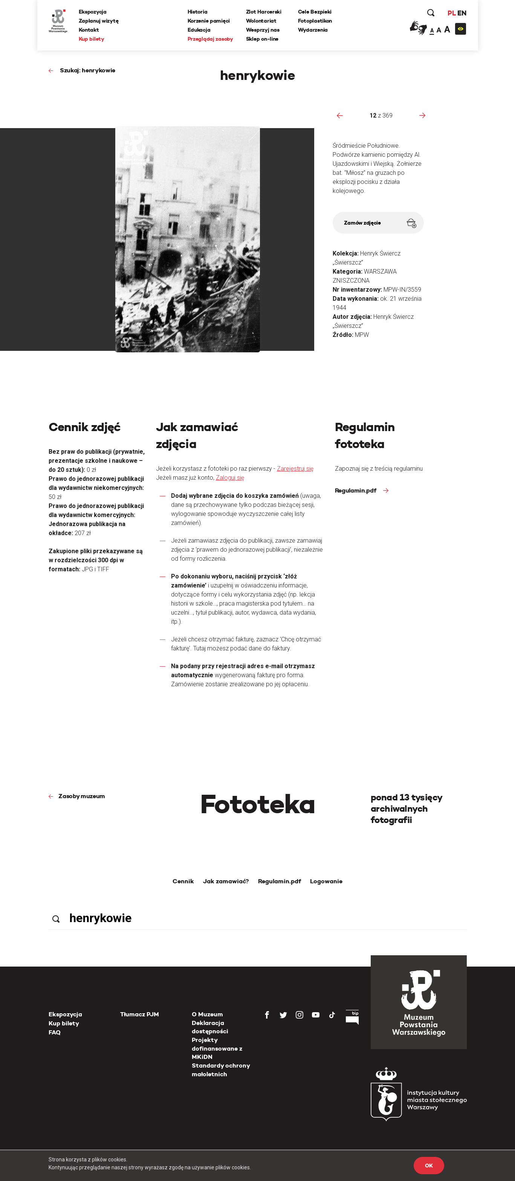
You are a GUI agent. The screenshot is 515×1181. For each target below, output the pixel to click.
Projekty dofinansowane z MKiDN (217, 1048)
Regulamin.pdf (356, 490)
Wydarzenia (313, 29)
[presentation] (340, 115)
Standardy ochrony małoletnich (221, 1070)
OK (428, 1165)
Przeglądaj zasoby (210, 38)
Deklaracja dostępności (210, 1027)
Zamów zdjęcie (380, 223)
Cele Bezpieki (315, 11)
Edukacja (199, 29)
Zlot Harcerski (263, 11)
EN (461, 13)
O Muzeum (207, 1014)
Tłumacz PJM (139, 1014)
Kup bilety (91, 38)
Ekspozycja (93, 11)
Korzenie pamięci (209, 20)
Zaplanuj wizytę (99, 20)
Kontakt (89, 29)
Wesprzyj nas (263, 29)
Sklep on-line (262, 38)
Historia (198, 11)
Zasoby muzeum (81, 796)
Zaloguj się (230, 477)
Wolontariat (261, 20)
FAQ (55, 1032)
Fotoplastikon (315, 20)
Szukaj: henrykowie (86, 70)
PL (452, 13)
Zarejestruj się (295, 468)
